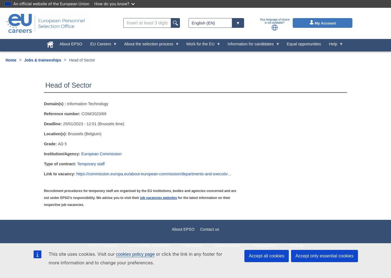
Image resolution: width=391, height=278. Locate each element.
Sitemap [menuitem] (296, 245)
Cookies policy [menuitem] (227, 245)
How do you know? (114, 3)
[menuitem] (50, 43)
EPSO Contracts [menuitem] (102, 245)
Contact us (209, 229)
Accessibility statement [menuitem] (149, 245)
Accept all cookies (266, 256)
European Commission (101, 154)
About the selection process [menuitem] (149, 45)
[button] (274, 27)
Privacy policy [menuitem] (264, 245)
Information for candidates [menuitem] (252, 45)
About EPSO (183, 229)
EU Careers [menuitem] (101, 45)
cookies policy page (135, 254)
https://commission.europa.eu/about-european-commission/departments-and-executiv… (154, 174)
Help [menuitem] (334, 45)
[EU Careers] (45, 23)
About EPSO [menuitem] (71, 44)
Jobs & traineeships (42, 60)
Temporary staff (91, 164)
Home (11, 60)
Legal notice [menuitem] (192, 245)
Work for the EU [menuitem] (201, 45)
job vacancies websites (158, 198)
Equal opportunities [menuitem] (304, 44)
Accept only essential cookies (324, 256)
